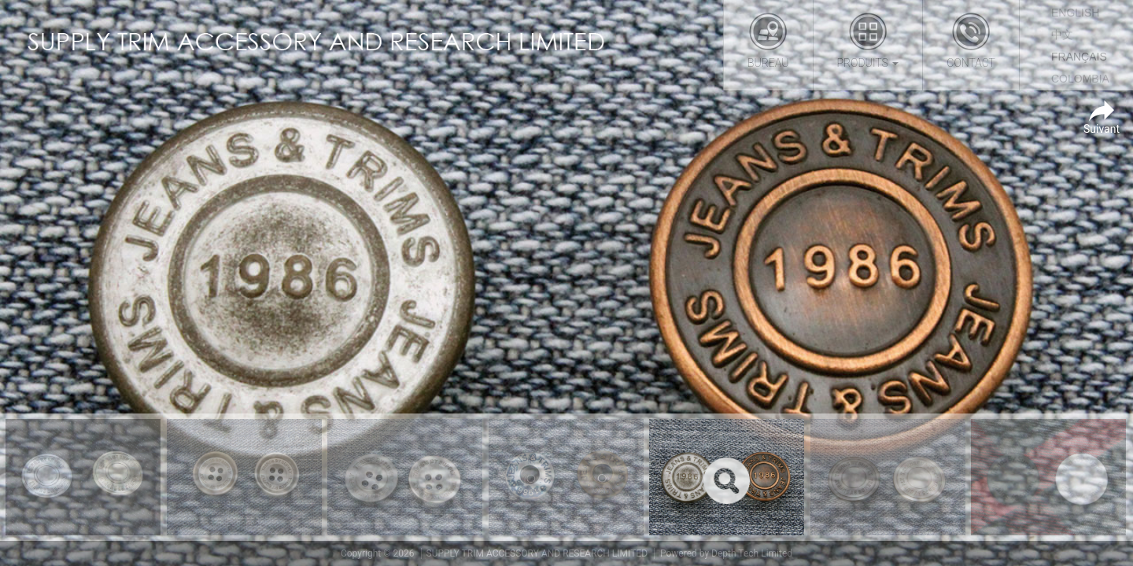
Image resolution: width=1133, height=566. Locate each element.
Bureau (768, 40)
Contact (971, 40)
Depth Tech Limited (751, 553)
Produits (868, 40)
